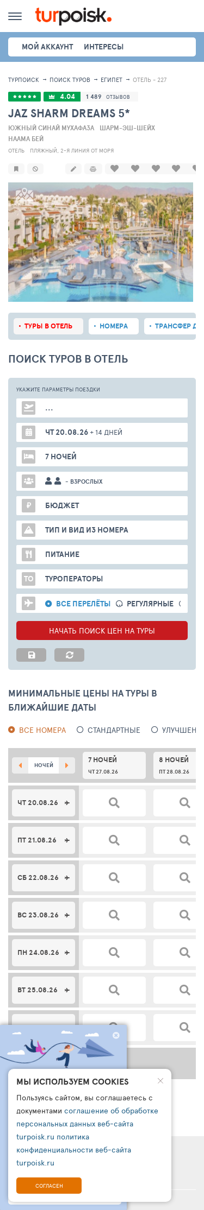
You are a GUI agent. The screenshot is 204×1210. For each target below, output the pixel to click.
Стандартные (114, 718)
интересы (103, 46)
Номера (114, 314)
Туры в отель (48, 314)
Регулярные (150, 592)
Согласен (49, 1185)
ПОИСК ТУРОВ (70, 79)
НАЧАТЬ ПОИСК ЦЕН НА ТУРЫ (102, 618)
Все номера (42, 718)
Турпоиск (23, 79)
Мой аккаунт (47, 46)
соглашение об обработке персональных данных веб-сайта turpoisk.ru (87, 1123)
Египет (111, 79)
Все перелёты (83, 592)
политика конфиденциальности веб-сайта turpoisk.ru (73, 1149)
